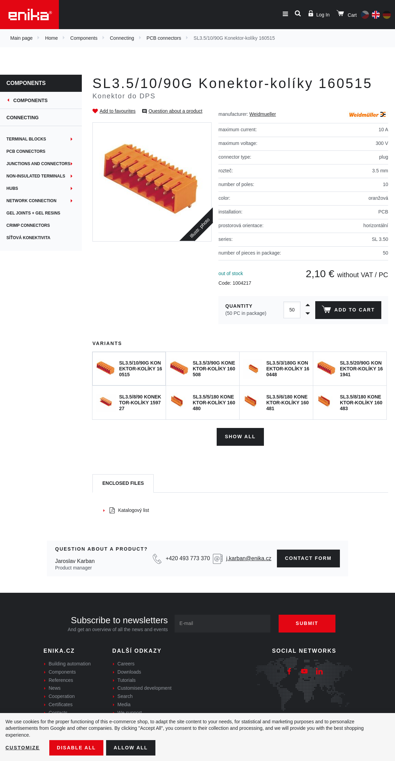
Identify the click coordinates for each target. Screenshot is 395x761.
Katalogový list (129, 510)
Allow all (131, 747)
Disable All (76, 747)
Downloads (129, 672)
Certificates (61, 704)
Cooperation (62, 696)
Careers (126, 663)
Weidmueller (263, 114)
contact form (308, 558)
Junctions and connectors (39, 163)
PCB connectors (163, 38)
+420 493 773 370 (188, 558)
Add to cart (348, 311)
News (55, 688)
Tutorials (126, 680)
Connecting (122, 38)
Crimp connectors (28, 225)
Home (51, 38)
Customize (22, 747)
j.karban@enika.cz (248, 558)
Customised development (144, 688)
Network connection (32, 200)
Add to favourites (118, 111)
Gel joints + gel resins (34, 213)
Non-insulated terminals (36, 176)
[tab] (123, 483)
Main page (21, 38)
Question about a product (175, 111)
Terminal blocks (27, 139)
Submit (307, 623)
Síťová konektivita (29, 237)
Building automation (70, 663)
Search (124, 696)
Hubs (12, 188)
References (61, 680)
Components (83, 38)
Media (123, 704)
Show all (240, 436)
